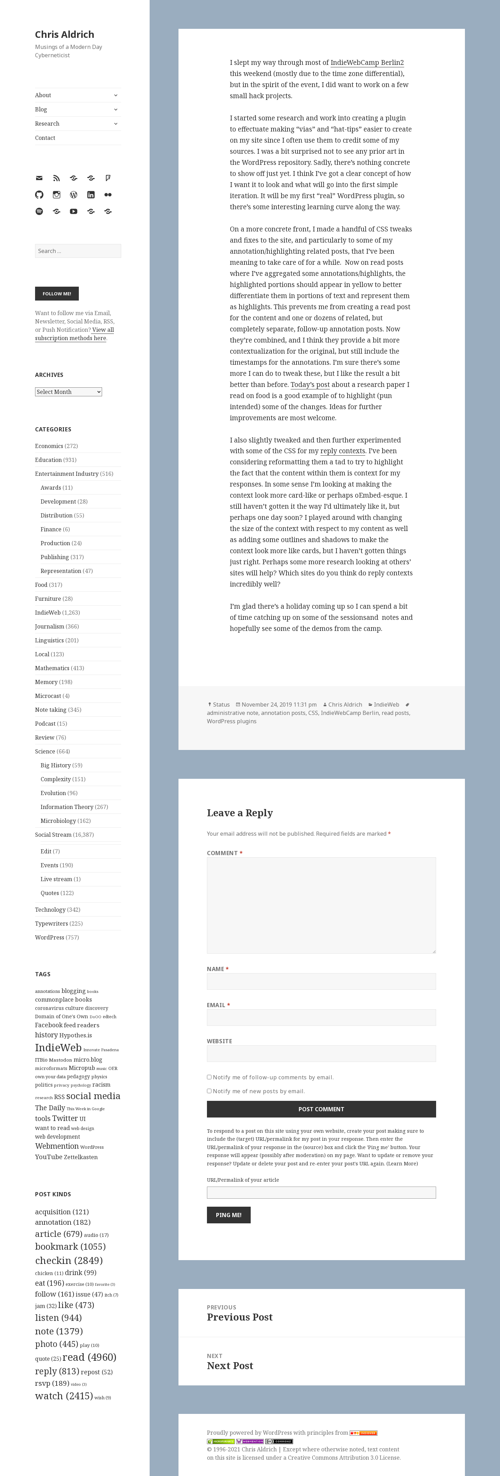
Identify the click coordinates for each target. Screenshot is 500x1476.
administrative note (232, 713)
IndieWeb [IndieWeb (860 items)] (58, 1047)
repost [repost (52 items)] (97, 1372)
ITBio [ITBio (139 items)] (41, 1059)
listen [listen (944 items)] (58, 1317)
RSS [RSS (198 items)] (59, 1097)
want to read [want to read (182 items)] (52, 1128)
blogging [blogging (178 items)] (73, 991)
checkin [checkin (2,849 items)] (69, 1260)
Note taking (51, 710)
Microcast (48, 696)
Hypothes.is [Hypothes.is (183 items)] (75, 1035)
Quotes (50, 893)
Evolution (53, 793)
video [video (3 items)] (79, 1384)
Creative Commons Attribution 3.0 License (344, 1457)
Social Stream (53, 834)
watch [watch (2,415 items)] (64, 1395)
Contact (45, 138)
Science (45, 751)
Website (219, 1041)
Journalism (49, 626)
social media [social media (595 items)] (93, 1095)
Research (47, 123)
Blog (41, 109)
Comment (225, 853)
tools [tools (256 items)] (43, 1118)
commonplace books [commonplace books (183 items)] (63, 999)
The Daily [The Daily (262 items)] (50, 1107)
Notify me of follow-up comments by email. (273, 1077)
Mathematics (52, 668)
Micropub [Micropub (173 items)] (82, 1068)
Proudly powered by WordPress (250, 1432)
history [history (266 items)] (46, 1034)
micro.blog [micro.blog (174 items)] (88, 1059)
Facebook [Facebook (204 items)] (48, 1025)
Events (49, 865)
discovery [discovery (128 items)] (96, 1008)
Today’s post (310, 384)
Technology (50, 909)
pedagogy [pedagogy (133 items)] (78, 1076)
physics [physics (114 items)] (99, 1076)
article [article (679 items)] (59, 1233)
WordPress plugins (232, 721)
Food (41, 585)
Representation (61, 571)
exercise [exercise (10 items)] (80, 1284)
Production (55, 543)
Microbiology (58, 821)
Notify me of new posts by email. (259, 1091)
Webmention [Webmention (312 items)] (57, 1146)
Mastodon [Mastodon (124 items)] (60, 1060)
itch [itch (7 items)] (111, 1295)
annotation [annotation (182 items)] (63, 1222)
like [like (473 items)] (76, 1304)
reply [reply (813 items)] (57, 1371)
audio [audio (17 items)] (96, 1234)
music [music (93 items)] (102, 1068)
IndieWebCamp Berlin (350, 713)
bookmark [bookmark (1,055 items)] (70, 1246)
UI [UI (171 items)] (83, 1119)
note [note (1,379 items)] (59, 1331)
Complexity (56, 779)
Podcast (45, 723)
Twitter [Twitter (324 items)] (65, 1118)
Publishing (55, 557)
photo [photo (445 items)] (56, 1343)
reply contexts (342, 450)
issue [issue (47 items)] (89, 1294)
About (43, 95)
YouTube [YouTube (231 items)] (48, 1156)
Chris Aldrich (64, 34)
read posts (395, 713)
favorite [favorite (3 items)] (105, 1284)
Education (48, 460)
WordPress (49, 937)
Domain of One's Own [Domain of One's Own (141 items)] (61, 1016)
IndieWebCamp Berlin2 (367, 62)
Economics (49, 446)
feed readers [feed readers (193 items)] (81, 1025)
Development (58, 501)
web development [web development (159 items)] (57, 1136)
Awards (51, 487)
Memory (46, 682)
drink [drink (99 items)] (81, 1272)
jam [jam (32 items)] (46, 1306)
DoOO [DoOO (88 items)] (95, 1016)
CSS (313, 713)
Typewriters (51, 923)
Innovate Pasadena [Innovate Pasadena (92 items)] (101, 1049)
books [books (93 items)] (92, 991)
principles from (342, 1432)
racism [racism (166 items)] (101, 1084)
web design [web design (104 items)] (82, 1128)
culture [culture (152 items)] (74, 1007)
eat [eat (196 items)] (49, 1283)
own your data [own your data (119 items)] (50, 1076)
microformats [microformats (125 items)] (51, 1068)
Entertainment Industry (67, 474)
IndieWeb (48, 612)
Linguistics (49, 640)
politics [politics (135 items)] (44, 1084)
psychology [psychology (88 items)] (81, 1085)
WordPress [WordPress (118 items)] (92, 1147)
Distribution (57, 515)
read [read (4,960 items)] (89, 1357)
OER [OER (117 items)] (112, 1068)
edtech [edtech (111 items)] (109, 1017)
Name (218, 969)
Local (42, 654)
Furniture (48, 598)
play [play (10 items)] (89, 1345)
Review (45, 737)
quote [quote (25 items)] (48, 1359)
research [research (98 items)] (44, 1097)
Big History (56, 765)
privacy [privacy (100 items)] (61, 1085)
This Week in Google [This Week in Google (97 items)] (86, 1108)
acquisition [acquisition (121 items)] (62, 1211)
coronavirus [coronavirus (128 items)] (49, 1008)
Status (221, 704)
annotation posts (283, 713)
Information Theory (67, 807)
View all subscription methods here (74, 334)
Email (218, 1005)
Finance (51, 529)
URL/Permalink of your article (243, 1179)
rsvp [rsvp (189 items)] (52, 1383)
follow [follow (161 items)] (54, 1294)
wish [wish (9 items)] (102, 1397)
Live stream (56, 879)
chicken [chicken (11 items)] (49, 1273)
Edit (46, 851)
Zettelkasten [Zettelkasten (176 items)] (81, 1157)
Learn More (402, 1163)
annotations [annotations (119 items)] (47, 991)
